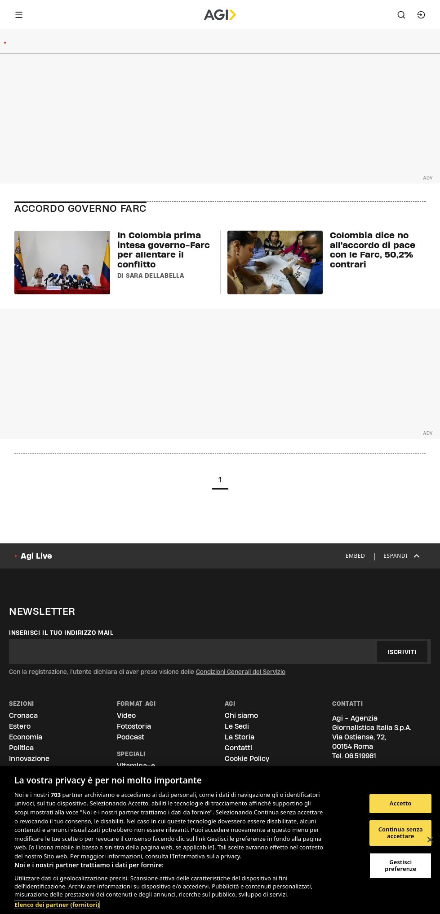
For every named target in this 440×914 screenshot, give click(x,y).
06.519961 (360, 756)
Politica (21, 747)
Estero (20, 726)
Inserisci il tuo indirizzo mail (61, 632)
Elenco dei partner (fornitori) (56, 905)
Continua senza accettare (400, 832)
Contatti (238, 747)
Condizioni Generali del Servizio (240, 671)
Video (126, 715)
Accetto (401, 803)
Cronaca (23, 715)
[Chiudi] (430, 840)
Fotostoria (134, 726)
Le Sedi (237, 726)
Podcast (130, 737)
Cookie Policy (247, 758)
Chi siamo (241, 715)
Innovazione (29, 758)
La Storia (239, 737)
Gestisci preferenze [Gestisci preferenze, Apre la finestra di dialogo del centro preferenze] (400, 865)
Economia (25, 737)
